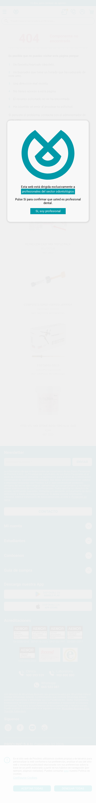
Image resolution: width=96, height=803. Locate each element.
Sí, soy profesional (48, 211)
